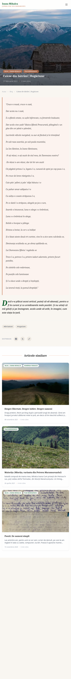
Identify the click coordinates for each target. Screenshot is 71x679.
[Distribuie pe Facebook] (16, 339)
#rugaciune (21, 326)
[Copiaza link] (29, 339)
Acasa (4, 92)
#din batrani (8, 326)
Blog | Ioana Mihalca (13, 71)
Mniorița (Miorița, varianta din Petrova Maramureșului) (33, 472)
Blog (11, 92)
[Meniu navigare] (66, 4)
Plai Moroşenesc (31, 71)
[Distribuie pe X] (22, 339)
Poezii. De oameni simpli (17, 536)
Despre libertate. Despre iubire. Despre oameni (28, 409)
